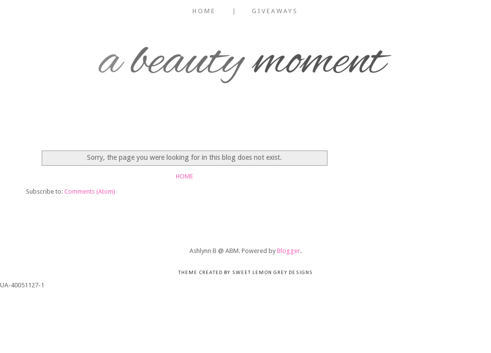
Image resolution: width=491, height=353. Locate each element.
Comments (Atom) (89, 191)
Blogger (288, 250)
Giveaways (275, 11)
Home (204, 11)
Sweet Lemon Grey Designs (272, 273)
